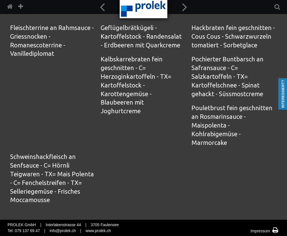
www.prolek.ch (98, 230)
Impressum (261, 231)
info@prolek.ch (63, 230)
